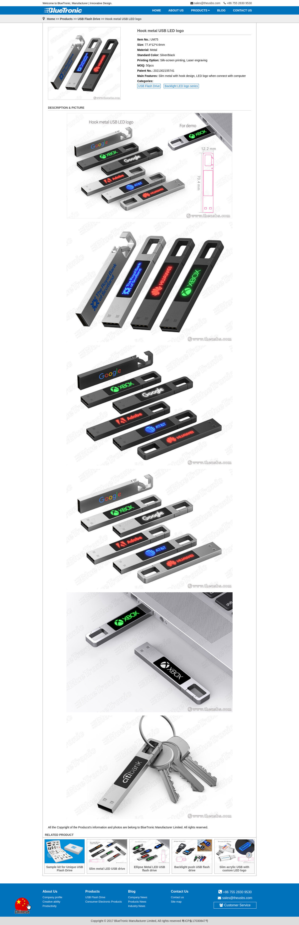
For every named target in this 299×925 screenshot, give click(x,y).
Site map (176, 901)
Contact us (177, 897)
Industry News (136, 906)
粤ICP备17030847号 (195, 921)
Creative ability (51, 901)
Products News (137, 901)
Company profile (52, 897)
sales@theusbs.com (237, 898)
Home (51, 19)
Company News (137, 897)
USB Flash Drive (89, 19)
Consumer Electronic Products (103, 901)
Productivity (49, 906)
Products (66, 19)
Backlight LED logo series (181, 86)
